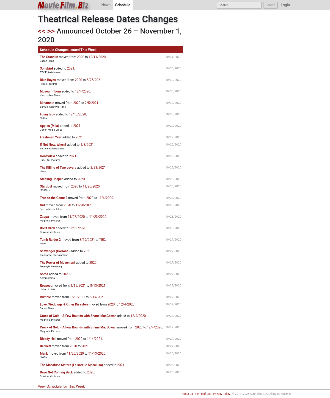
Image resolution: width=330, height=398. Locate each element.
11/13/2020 (96, 353)
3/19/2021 (87, 239)
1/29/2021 (77, 297)
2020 (80, 57)
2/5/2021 (91, 103)
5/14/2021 (97, 297)
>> (51, 31)
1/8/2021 (87, 144)
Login (285, 5)
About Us (187, 393)
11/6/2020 (105, 198)
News (105, 5)
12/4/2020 (82, 91)
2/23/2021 (98, 167)
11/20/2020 (84, 205)
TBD (102, 239)
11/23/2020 (97, 217)
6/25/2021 (94, 80)
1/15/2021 (78, 285)
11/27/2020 (76, 217)
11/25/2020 (91, 186)
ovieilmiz (63, 5)
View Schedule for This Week (61, 386)
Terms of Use (203, 393)
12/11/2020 (97, 57)
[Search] (239, 5)
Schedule (123, 4)
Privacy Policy (221, 393)
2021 (70, 68)
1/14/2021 (94, 339)
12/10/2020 (77, 114)
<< (41, 31)
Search (270, 5)
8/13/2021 (98, 285)
